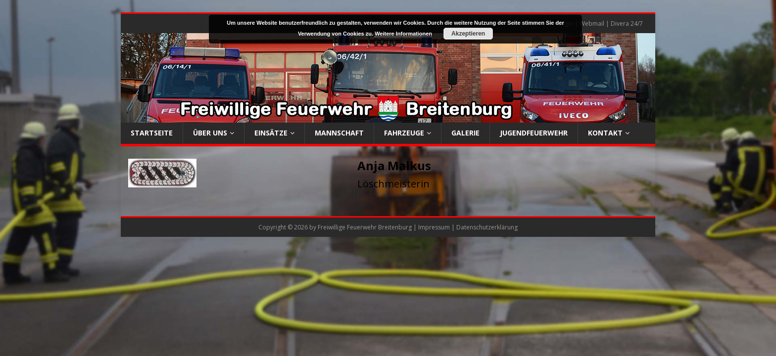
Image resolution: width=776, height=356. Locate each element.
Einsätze (271, 132)
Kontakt (605, 132)
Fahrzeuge (404, 132)
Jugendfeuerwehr (534, 132)
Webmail (592, 23)
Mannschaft (339, 132)
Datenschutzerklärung (487, 227)
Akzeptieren (468, 33)
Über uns (210, 132)
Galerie (465, 132)
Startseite (152, 132)
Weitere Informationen (403, 34)
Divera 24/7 (627, 23)
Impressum (434, 227)
